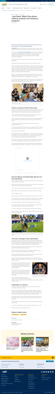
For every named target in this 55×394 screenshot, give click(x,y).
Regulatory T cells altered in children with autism (12, 348)
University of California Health (46, 377)
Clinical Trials (30, 381)
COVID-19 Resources (31, 388)
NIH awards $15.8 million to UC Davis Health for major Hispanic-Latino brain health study (27, 349)
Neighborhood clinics (4, 380)
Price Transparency (31, 386)
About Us (16, 376)
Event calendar (21, 365)
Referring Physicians (31, 383)
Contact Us (40, 8)
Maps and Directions (18, 381)
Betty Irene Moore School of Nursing (7, 383)
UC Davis (43, 376)
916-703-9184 (6, 367)
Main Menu (3, 0)
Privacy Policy (21, 392)
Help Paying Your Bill (31, 384)
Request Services (27, 8)
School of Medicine (15, 14)
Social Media (17, 379)
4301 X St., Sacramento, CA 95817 (49, 392)
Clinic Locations (30, 379)
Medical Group (3, 385)
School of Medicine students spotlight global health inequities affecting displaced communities (42, 349)
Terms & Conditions (16, 392)
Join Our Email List (43, 4)
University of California (45, 379)
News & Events (33, 8)
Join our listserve (21, 367)
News (18, 10)
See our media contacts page (17, 319)
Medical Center (3, 374)
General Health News (15, 314)
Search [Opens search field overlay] (52, 0)
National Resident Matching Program (24, 52)
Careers (46, 0)
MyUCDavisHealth (31, 376)
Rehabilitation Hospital (4, 378)
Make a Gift (50, 361)
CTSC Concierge (39, 365)
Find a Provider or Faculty (32, 377)
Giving (42, 0)
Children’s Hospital (4, 376)
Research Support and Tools (17, 8)
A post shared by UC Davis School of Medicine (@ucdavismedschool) (27, 172)
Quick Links (51, 4)
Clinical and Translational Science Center (12, 10)
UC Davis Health (4, 10)
